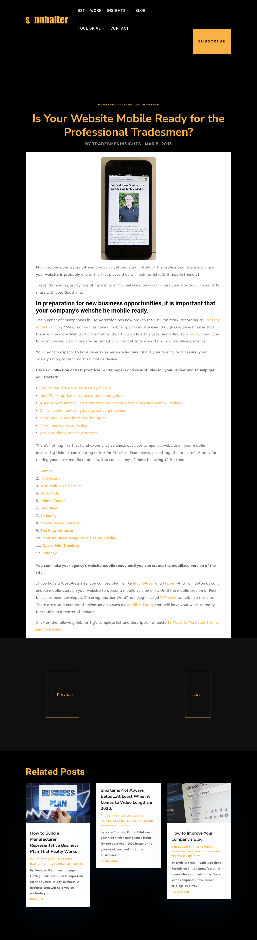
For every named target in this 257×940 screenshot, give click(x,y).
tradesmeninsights (116, 143)
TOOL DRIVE (89, 28)
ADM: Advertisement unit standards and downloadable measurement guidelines (111, 403)
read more (39, 899)
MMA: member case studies (64, 425)
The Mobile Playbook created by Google (75, 388)
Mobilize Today (140, 604)
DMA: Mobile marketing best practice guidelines (83, 410)
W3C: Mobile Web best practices (68, 433)
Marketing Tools (113, 821)
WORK (96, 10)
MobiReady (50, 478)
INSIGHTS (116, 10)
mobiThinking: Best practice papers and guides (82, 395)
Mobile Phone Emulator (61, 523)
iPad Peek (49, 508)
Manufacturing (61, 859)
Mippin (169, 583)
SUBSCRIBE (212, 41)
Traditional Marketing (141, 104)
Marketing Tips (109, 104)
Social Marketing (140, 821)
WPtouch (168, 597)
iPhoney (49, 553)
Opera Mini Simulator (61, 545)
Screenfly (48, 515)
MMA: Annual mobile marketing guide (73, 418)
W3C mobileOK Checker (61, 486)
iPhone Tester (52, 500)
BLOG (140, 10)
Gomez (46, 471)
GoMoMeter (50, 493)
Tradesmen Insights (68, 864)
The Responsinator (57, 530)
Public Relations (208, 851)
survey (195, 334)
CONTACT (120, 28)
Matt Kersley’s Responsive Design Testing (79, 538)
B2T (81, 10)
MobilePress (143, 583)
